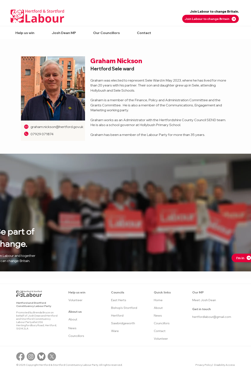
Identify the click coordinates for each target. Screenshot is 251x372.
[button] (25, 32)
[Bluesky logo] (41, 356)
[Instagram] (31, 356)
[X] (52, 356)
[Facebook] (20, 356)
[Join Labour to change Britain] (210, 19)
